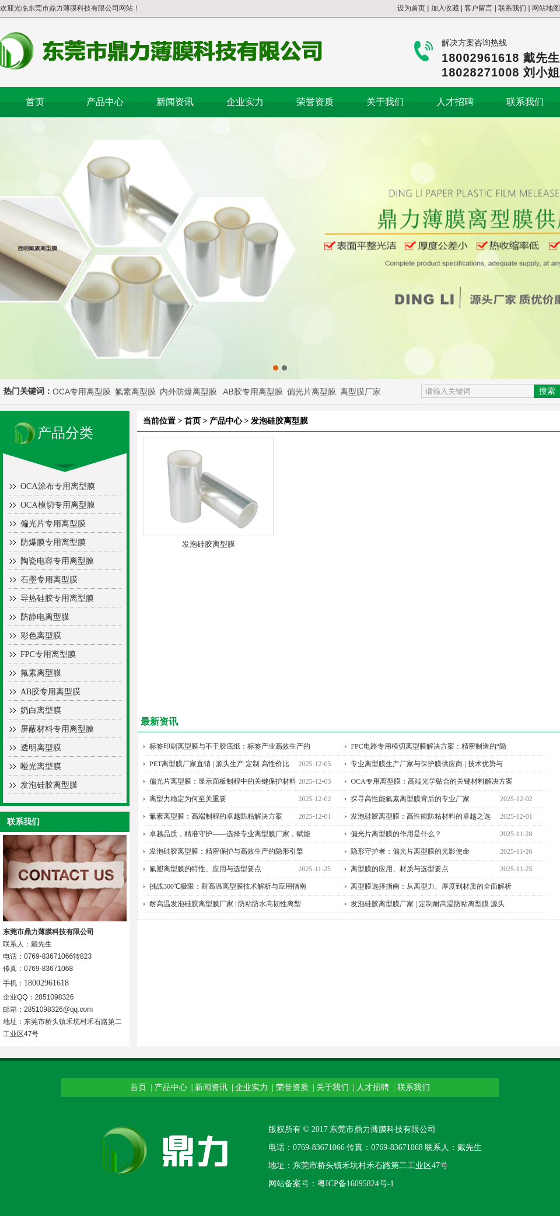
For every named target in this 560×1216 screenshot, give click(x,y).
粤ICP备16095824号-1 (355, 1183)
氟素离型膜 (136, 391)
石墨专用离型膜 (49, 579)
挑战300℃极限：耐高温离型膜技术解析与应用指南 (227, 886)
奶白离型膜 (40, 710)
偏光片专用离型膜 (53, 523)
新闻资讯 (175, 102)
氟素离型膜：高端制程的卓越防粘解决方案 (215, 816)
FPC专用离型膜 (48, 654)
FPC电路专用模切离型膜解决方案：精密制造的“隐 (428, 746)
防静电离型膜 (44, 617)
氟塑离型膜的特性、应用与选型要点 (205, 869)
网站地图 (546, 8)
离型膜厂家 (360, 391)
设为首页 (411, 8)
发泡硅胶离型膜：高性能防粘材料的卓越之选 (421, 816)
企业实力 (245, 102)
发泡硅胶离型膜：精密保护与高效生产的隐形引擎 (226, 851)
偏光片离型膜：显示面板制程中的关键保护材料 (222, 781)
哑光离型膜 (40, 766)
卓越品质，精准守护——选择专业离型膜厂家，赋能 (229, 834)
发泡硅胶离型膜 (49, 785)
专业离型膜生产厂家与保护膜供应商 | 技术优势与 (426, 764)
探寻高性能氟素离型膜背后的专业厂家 (410, 799)
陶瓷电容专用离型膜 (57, 561)
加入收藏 (445, 8)
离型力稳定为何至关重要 (187, 799)
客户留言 (478, 8)
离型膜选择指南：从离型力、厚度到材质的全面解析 (431, 886)
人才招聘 (455, 102)
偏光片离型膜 (312, 391)
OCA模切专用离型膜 (57, 505)
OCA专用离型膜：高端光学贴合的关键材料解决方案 (431, 781)
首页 (35, 102)
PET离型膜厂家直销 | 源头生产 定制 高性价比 (219, 764)
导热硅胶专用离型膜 (57, 598)
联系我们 (512, 8)
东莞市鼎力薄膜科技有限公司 (73, 8)
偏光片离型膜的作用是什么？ (396, 834)
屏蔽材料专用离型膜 (57, 729)
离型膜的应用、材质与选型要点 (400, 869)
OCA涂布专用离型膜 (57, 486)
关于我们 (385, 102)
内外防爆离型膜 (188, 391)
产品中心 (105, 102)
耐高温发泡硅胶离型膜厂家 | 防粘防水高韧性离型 (225, 904)
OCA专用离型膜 (81, 391)
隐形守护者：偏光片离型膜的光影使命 (410, 851)
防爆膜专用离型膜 (53, 542)
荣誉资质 (315, 102)
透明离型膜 (40, 747)
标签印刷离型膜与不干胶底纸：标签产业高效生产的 (229, 746)
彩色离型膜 (40, 635)
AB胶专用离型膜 (253, 391)
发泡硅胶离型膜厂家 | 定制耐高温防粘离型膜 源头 (427, 904)
